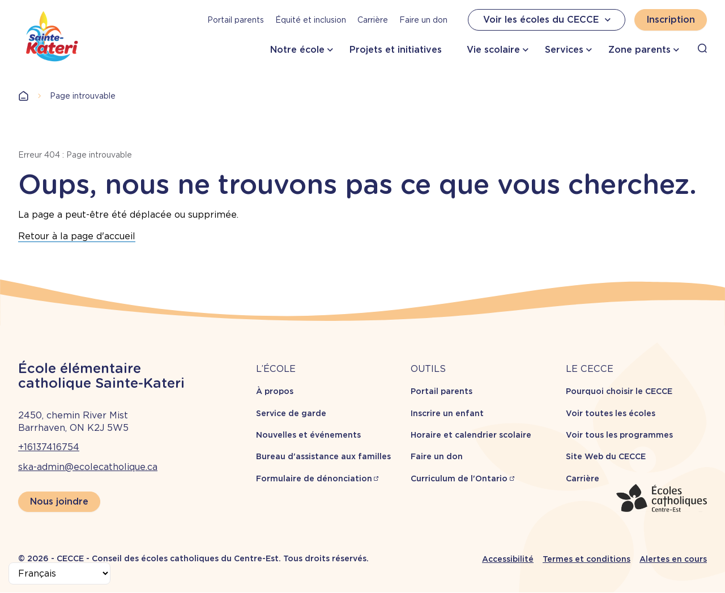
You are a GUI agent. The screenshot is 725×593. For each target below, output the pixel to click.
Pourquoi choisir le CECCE (619, 391)
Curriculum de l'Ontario (459, 478)
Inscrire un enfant (447, 413)
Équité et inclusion (310, 19)
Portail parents (235, 19)
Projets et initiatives (395, 49)
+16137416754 (48, 447)
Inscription (670, 19)
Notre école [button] (297, 49)
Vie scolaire (493, 49)
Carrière (372, 19)
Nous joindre (59, 501)
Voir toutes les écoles (610, 413)
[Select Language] (59, 573)
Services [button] (564, 49)
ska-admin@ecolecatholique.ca (87, 466)
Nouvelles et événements (308, 434)
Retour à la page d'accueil (76, 236)
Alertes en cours (673, 559)
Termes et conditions (586, 559)
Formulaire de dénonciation (314, 478)
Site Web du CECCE (606, 456)
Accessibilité (508, 559)
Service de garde (291, 413)
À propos (274, 391)
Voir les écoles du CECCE (548, 20)
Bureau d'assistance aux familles (323, 456)
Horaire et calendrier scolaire (471, 434)
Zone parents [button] (639, 49)
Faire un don (423, 19)
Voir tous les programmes (619, 434)
